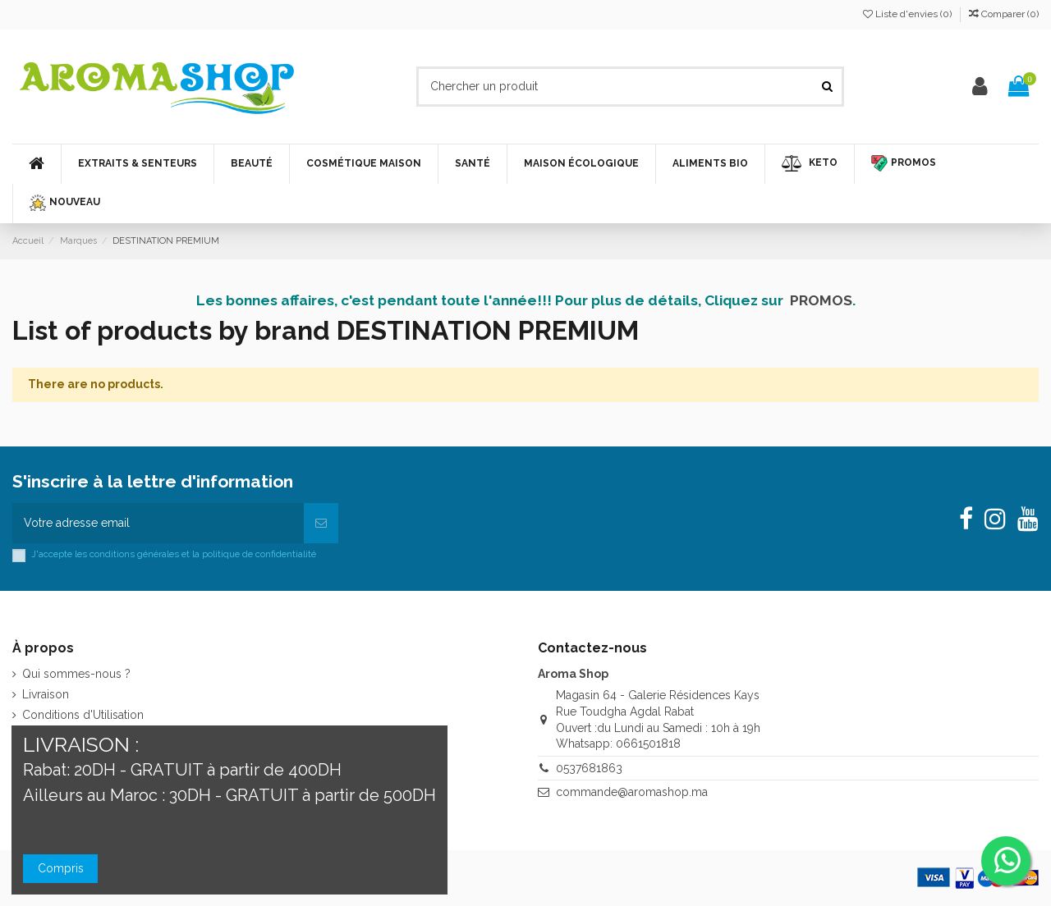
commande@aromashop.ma (632, 791)
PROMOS (821, 300)
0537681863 (589, 768)
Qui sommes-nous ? (76, 673)
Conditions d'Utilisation (83, 714)
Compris (61, 868)
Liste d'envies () (908, 14)
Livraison (45, 694)
